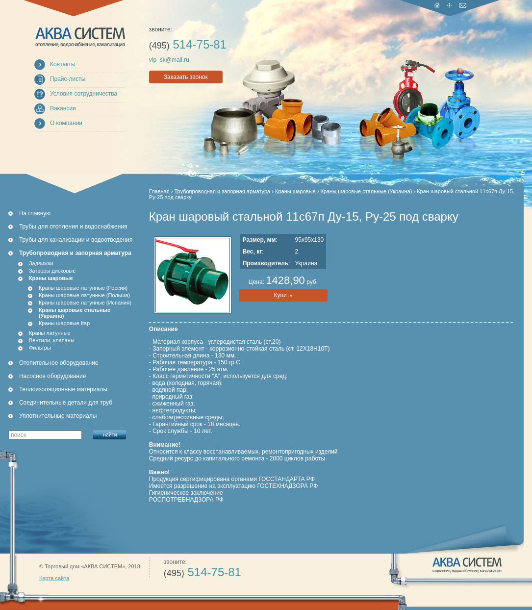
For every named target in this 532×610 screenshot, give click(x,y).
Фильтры (40, 348)
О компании (66, 123)
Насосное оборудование (52, 376)
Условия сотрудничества (83, 93)
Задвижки (41, 263)
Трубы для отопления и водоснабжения (73, 226)
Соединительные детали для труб (65, 402)
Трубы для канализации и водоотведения (75, 239)
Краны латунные (50, 333)
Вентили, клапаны (52, 340)
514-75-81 (188, 44)
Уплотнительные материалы (58, 415)
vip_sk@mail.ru (169, 59)
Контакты (63, 64)
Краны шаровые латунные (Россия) (83, 288)
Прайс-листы (68, 79)
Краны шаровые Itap (64, 323)
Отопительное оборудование (59, 362)
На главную (35, 213)
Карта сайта (54, 578)
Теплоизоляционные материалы (63, 389)
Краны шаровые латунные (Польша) (84, 295)
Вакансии (63, 108)
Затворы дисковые (52, 271)
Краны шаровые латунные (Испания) (85, 302)
